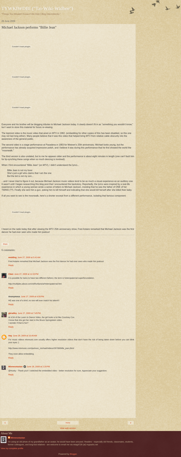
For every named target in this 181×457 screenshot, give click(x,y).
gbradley (12, 313)
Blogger (73, 454)
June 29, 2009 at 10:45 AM (25, 336)
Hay (10, 336)
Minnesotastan (15, 366)
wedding (12, 257)
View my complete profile (12, 448)
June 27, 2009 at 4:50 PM (32, 296)
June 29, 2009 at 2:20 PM (38, 366)
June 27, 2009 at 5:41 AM (28, 257)
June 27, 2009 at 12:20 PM (26, 274)
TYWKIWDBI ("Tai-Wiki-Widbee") (37, 8)
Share (5, 244)
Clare (10, 274)
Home (68, 423)
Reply (11, 265)
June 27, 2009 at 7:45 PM (29, 313)
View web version (68, 428)
